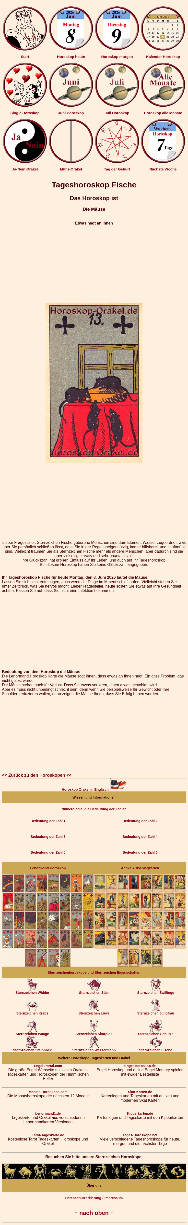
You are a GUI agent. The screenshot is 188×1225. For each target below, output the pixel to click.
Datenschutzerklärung (83, 1198)
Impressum (114, 1198)
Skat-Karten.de (140, 1092)
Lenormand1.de (48, 1113)
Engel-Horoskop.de (140, 1066)
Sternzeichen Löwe (94, 1011)
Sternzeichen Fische (155, 1048)
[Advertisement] (94, 264)
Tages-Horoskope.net (140, 1135)
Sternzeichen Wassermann (94, 1048)
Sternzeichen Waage (32, 1032)
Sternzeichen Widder (32, 991)
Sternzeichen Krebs (32, 1011)
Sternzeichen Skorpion (94, 1032)
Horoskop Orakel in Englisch (94, 789)
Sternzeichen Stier (94, 991)
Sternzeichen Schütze (156, 1032)
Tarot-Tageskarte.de (48, 1135)
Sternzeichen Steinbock (32, 1048)
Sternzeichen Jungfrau (155, 1011)
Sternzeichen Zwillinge (155, 991)
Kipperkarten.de (140, 1113)
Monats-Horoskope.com (47, 1092)
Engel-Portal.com (48, 1066)
